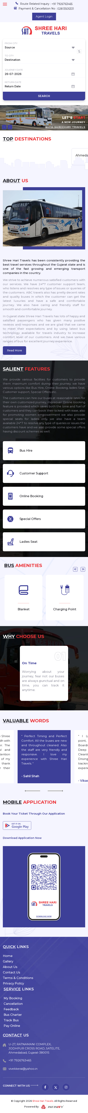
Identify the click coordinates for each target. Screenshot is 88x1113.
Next (83, 569)
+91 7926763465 (61, 4)
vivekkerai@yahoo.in (23, 1068)
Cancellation (13, 1004)
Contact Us (11, 972)
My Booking (13, 998)
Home (7, 956)
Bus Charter (13, 1015)
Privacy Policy (13, 983)
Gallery (8, 961)
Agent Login (44, 16)
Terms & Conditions (18, 978)
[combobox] (44, 47)
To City (9, 55)
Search (44, 96)
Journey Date (14, 69)
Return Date (13, 82)
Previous (75, 569)
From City (11, 43)
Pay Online (12, 1026)
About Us (10, 967)
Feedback (11, 1009)
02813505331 (65, 8)
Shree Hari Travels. (43, 1101)
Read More (14, 350)
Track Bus (11, 1020)
